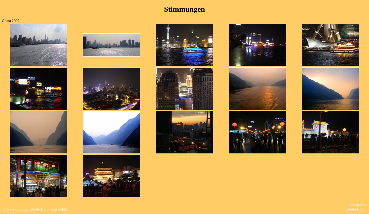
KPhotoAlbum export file (47, 209)
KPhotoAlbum (355, 209)
